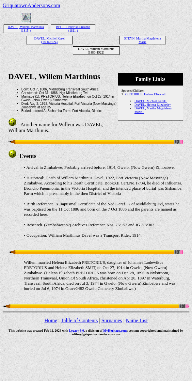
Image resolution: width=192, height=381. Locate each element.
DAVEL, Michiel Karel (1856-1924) (49, 40)
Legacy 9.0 (76, 330)
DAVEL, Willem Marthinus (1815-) (26, 28)
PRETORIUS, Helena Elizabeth (146, 94)
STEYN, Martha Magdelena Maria (142, 40)
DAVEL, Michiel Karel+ (151, 101)
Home (50, 320)
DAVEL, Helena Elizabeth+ (153, 104)
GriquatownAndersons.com (31, 5)
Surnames (112, 320)
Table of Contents (79, 320)
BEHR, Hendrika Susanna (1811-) (73, 28)
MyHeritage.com (115, 330)
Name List (137, 320)
